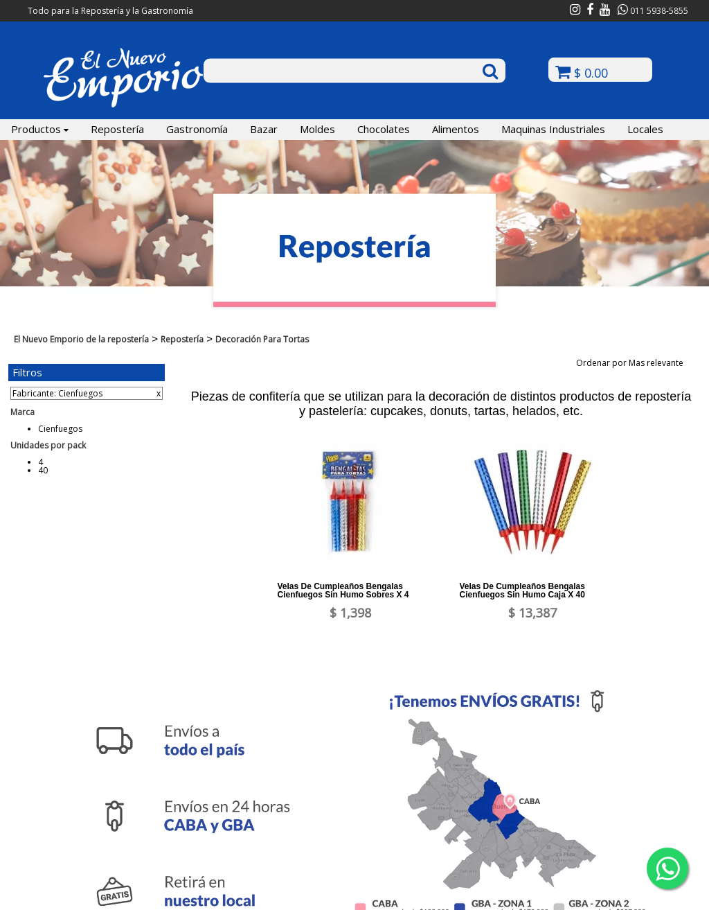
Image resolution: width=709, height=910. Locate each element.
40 (43, 470)
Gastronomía (197, 129)
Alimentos (455, 129)
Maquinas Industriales (553, 129)
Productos (40, 129)
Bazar (264, 129)
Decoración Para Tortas (262, 339)
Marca (22, 412)
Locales (645, 129)
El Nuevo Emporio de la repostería (81, 339)
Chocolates (383, 129)
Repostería (117, 129)
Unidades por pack (48, 445)
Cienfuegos (60, 429)
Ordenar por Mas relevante (634, 363)
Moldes (317, 129)
